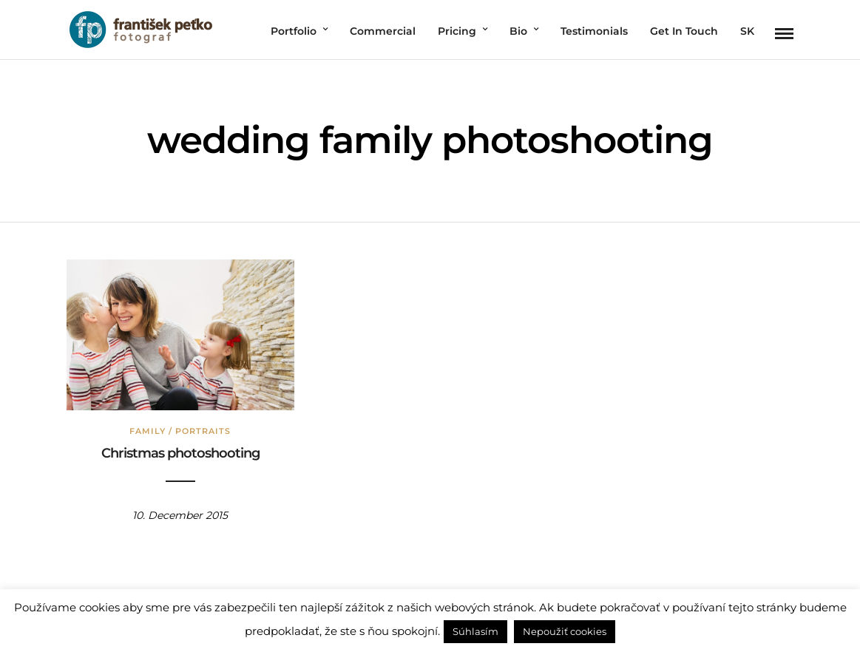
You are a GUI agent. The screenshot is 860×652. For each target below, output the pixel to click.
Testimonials (594, 31)
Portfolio (293, 31)
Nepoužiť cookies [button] (564, 631)
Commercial (383, 31)
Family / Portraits (180, 431)
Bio (518, 31)
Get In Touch (684, 31)
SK (747, 31)
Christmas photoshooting (180, 453)
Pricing (457, 31)
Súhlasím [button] (475, 631)
